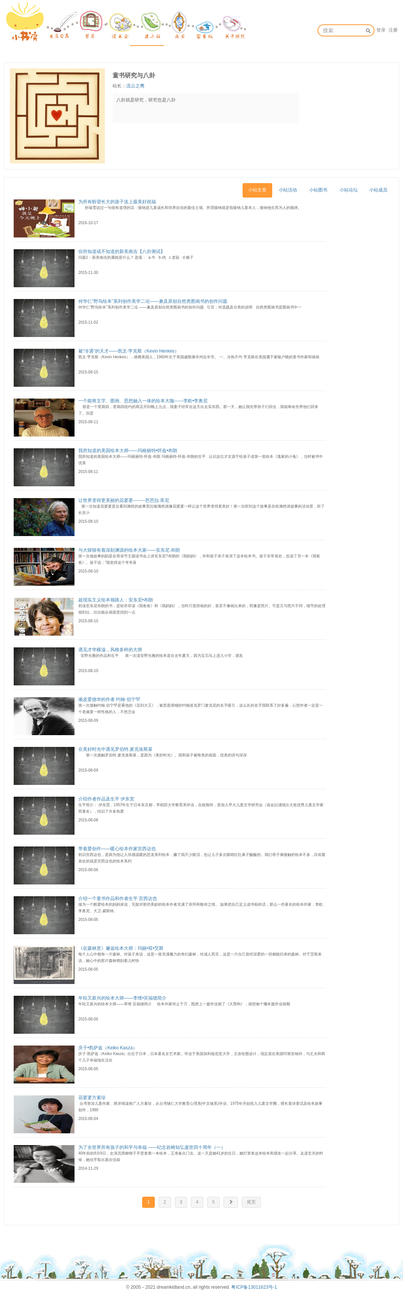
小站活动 (288, 190)
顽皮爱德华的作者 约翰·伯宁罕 (109, 699)
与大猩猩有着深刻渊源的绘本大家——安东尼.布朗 (129, 550)
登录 (381, 30)
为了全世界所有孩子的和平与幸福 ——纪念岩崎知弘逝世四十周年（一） (151, 1147)
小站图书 (318, 190)
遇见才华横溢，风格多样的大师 (110, 649)
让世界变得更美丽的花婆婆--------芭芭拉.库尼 (123, 500)
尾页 (251, 1202)
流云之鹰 (135, 86)
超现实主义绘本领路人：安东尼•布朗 (115, 600)
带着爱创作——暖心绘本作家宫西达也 (117, 848)
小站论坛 (349, 190)
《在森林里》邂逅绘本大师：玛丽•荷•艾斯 (120, 948)
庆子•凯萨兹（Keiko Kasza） (107, 1047)
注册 (393, 30)
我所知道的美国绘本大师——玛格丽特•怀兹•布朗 (127, 450)
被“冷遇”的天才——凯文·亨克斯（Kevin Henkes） (128, 351)
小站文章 (257, 190)
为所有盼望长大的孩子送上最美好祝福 (117, 201)
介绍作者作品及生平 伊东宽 (106, 799)
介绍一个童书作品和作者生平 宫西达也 (117, 898)
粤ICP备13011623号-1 (254, 1287)
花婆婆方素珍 (92, 1097)
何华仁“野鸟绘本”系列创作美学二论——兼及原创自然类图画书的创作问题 (152, 301)
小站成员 (378, 190)
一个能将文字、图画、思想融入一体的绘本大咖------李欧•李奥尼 (143, 400)
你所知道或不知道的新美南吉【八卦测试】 (121, 251)
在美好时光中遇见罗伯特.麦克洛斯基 (115, 749)
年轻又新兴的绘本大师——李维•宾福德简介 (122, 998)
